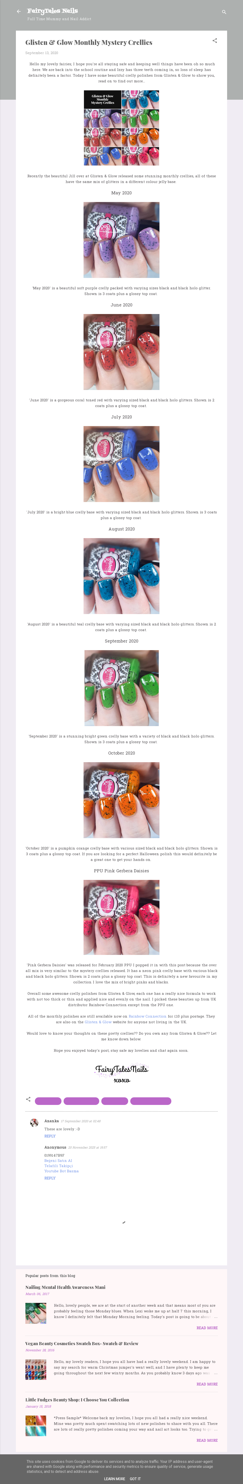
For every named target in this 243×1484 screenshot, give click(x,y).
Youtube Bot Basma (61, 1171)
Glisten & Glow (98, 1022)
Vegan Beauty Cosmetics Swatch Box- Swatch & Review (81, 1343)
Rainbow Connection (148, 1016)
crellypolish (48, 1101)
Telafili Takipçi (58, 1166)
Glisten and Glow (81, 1101)
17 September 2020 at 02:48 (80, 1121)
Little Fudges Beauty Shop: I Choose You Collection (77, 1400)
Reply (50, 1136)
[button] (215, 41)
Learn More (114, 1479)
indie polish (114, 1101)
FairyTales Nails (52, 11)
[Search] (224, 13)
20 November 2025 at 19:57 (87, 1148)
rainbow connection (150, 1101)
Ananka (51, 1121)
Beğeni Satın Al (58, 1161)
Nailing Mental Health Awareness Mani (65, 1287)
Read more (207, 1328)
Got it (135, 1479)
